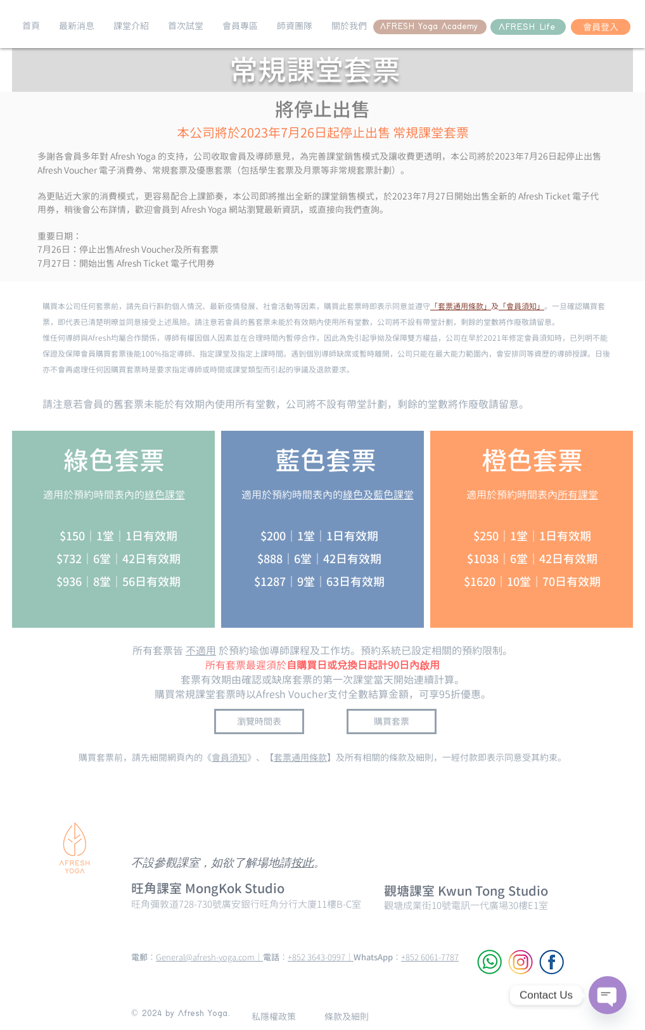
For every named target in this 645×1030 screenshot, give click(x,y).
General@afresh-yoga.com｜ (209, 957)
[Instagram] (520, 962)
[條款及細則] (346, 1016)
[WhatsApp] (489, 962)
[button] (76, 26)
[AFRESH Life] (528, 27)
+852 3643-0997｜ (321, 957)
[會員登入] (600, 27)
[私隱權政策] (273, 1016)
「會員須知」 (521, 306)
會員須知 (229, 757)
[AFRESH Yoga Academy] (430, 27)
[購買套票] (392, 721)
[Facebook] (551, 962)
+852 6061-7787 (430, 957)
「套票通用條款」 (460, 306)
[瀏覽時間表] (259, 721)
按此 (302, 863)
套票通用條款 (300, 757)
